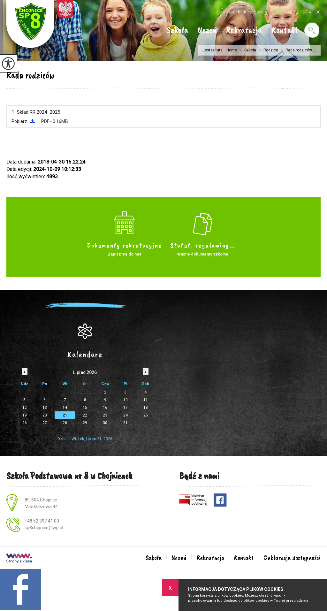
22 (85, 415)
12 (24, 407)
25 (145, 415)
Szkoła (177, 30)
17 (125, 407)
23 (105, 415)
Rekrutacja (244, 30)
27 (44, 423)
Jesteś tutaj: (214, 50)
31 (125, 423)
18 (145, 407)
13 (44, 407)
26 (24, 423)
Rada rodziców (30, 75)
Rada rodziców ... (297, 50)
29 (85, 423)
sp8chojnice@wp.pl (243, 11)
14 (65, 407)
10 (125, 400)
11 (145, 400)
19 (24, 415)
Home (231, 50)
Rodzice (267, 50)
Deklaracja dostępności (292, 557)
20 (44, 415)
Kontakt (284, 30)
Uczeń (207, 30)
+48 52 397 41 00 (298, 11)
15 (85, 407)
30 (105, 423)
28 (65, 423)
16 (105, 407)
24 (125, 415)
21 (65, 415)
